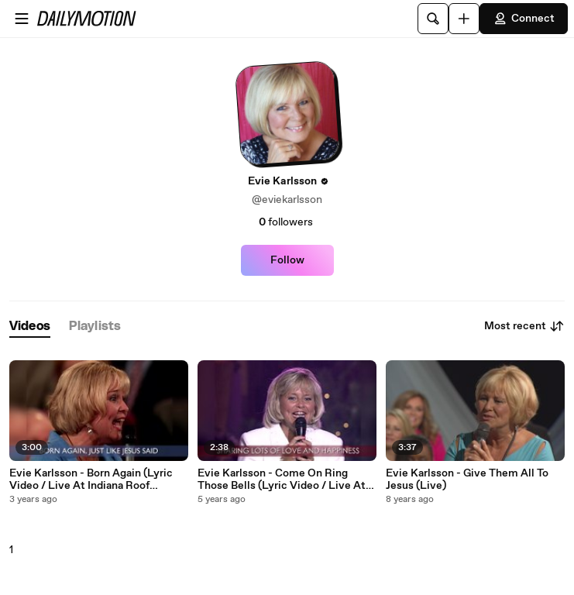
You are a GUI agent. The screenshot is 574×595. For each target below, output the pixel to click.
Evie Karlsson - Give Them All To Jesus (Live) (467, 479)
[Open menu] (21, 18)
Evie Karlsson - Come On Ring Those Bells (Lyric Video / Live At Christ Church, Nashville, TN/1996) (285, 479)
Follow (287, 260)
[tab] (29, 326)
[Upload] (464, 18)
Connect (524, 18)
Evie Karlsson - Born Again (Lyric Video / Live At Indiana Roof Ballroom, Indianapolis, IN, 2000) (91, 479)
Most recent (524, 326)
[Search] (433, 18)
